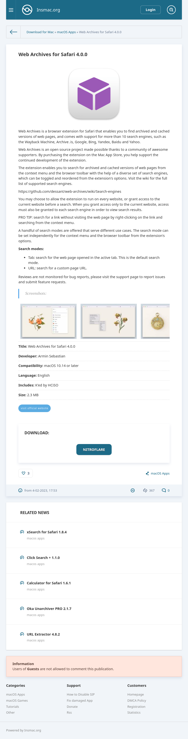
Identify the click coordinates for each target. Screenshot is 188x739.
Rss (69, 712)
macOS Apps (66, 32)
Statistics (134, 712)
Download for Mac (40, 32)
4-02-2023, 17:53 (45, 490)
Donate (72, 706)
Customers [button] (136, 685)
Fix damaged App (80, 700)
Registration (136, 706)
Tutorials (12, 706)
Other (10, 712)
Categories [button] (15, 685)
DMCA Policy (136, 700)
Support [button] (74, 685)
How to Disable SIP (81, 694)
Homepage (135, 694)
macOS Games (17, 700)
